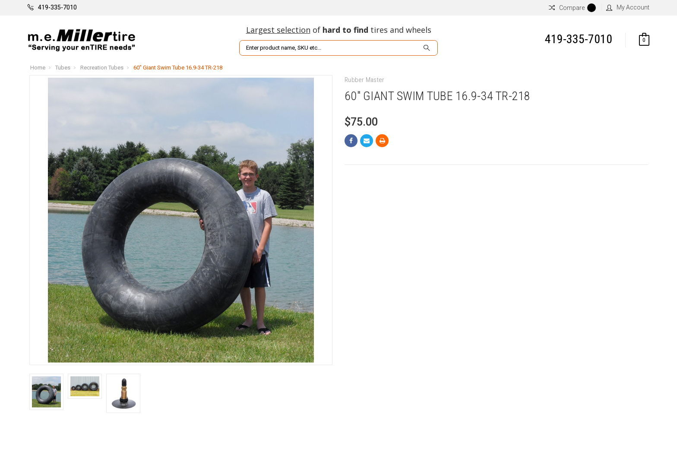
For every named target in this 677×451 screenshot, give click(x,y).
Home (37, 67)
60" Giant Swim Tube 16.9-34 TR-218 (177, 67)
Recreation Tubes (101, 67)
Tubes (62, 67)
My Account (627, 7)
